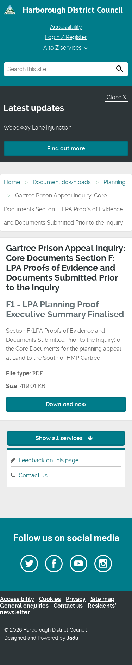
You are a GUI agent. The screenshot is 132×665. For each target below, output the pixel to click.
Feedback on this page (48, 460)
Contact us (33, 475)
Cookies (50, 599)
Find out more (66, 148)
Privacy (76, 599)
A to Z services (66, 47)
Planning (114, 182)
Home (12, 182)
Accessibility (66, 27)
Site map (102, 599)
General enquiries (24, 605)
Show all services (66, 438)
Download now (66, 404)
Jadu (72, 638)
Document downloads (62, 182)
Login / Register (66, 37)
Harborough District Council (73, 9)
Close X (116, 97)
